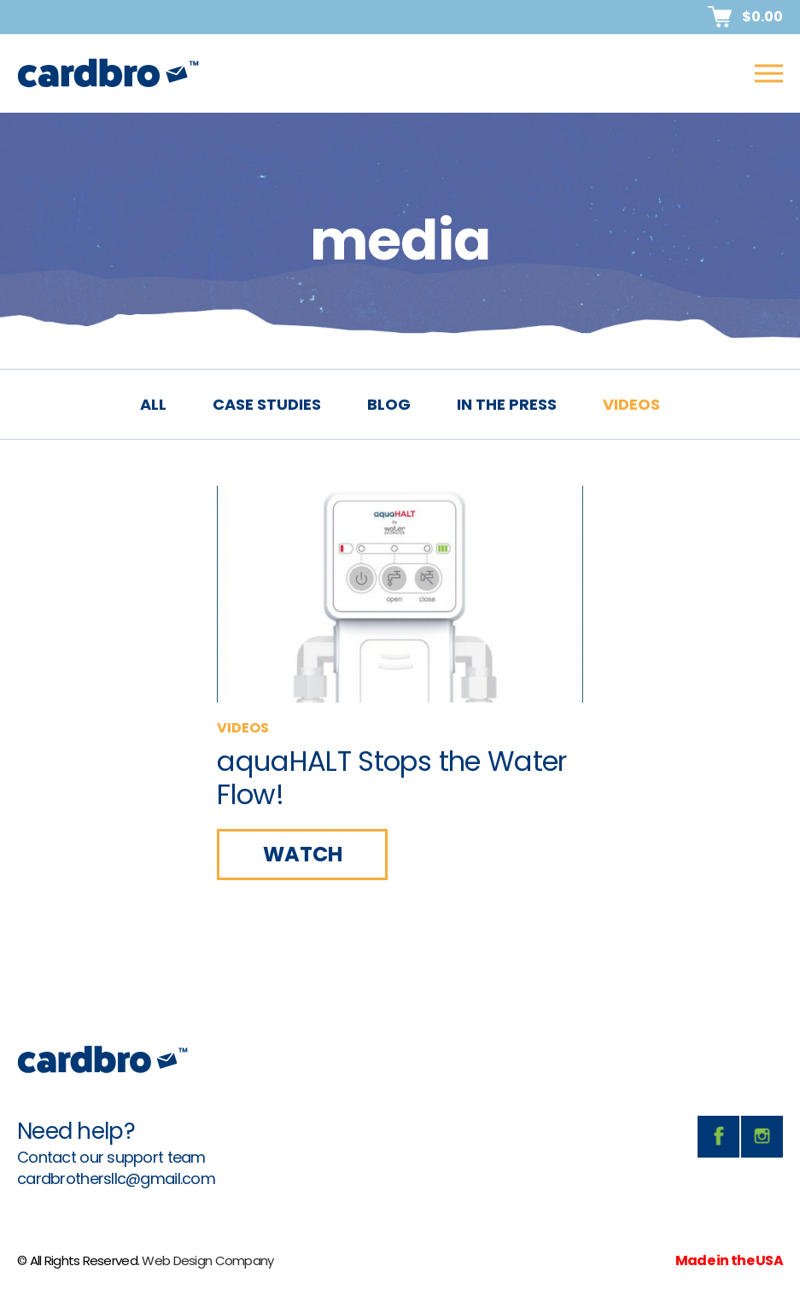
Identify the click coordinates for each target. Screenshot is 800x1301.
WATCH (302, 854)
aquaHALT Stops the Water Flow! (391, 778)
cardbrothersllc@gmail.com (116, 1178)
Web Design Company (207, 1260)
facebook (718, 1137)
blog (389, 404)
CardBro (108, 73)
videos (631, 404)
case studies (267, 404)
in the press (507, 404)
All (153, 404)
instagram (762, 1137)
